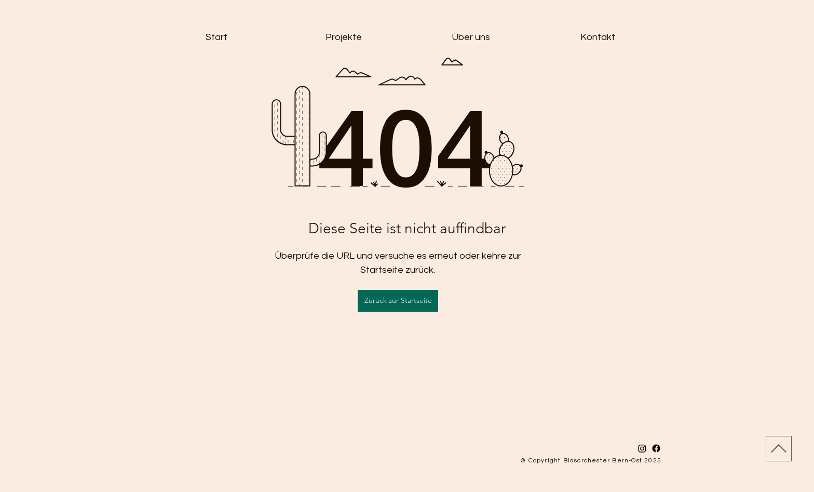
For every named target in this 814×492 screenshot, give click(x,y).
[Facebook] (656, 448)
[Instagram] (642, 448)
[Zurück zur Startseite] (398, 301)
